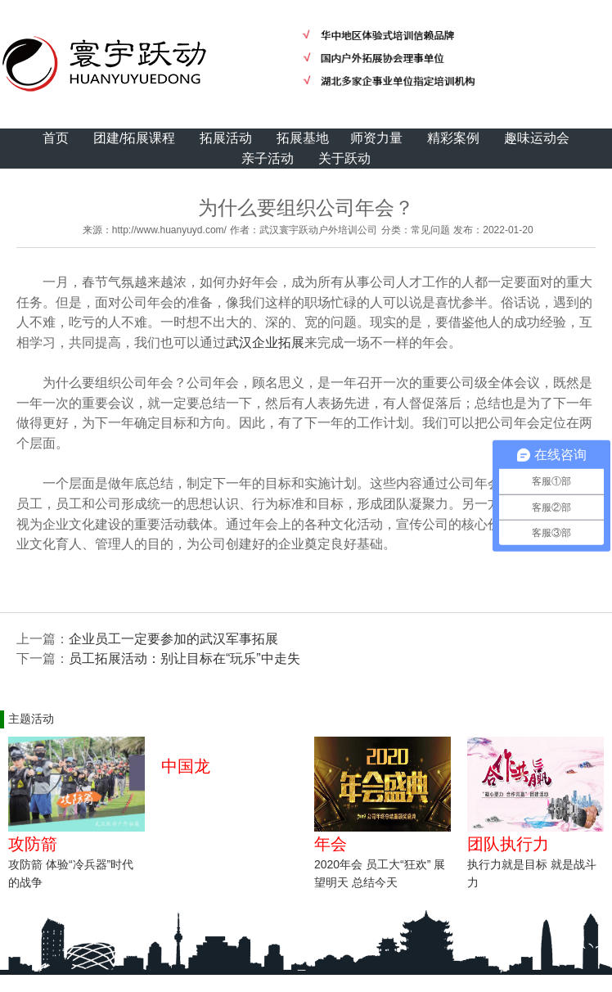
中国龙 (185, 766)
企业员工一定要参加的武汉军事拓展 (173, 639)
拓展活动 (226, 138)
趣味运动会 (536, 138)
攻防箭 (32, 844)
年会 (330, 844)
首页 (56, 138)
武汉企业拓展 (265, 342)
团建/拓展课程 (134, 138)
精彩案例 (453, 138)
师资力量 (376, 138)
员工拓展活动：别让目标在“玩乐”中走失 (184, 658)
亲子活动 (267, 158)
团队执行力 (508, 844)
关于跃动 (344, 158)
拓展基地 (303, 138)
